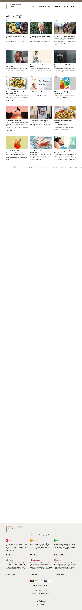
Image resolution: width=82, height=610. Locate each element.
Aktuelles (57, 20)
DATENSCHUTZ (39, 585)
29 (78, 167)
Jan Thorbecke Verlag (10, 574)
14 (41, 167)
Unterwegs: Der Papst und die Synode (64, 36)
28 (76, 167)
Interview (57, 49)
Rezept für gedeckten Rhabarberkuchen (36, 151)
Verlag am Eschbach (34, 554)
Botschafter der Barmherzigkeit (39, 121)
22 (61, 167)
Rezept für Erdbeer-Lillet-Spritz (15, 151)
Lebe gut (34, 6)
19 (54, 167)
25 (68, 167)
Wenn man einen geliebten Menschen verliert (64, 65)
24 (66, 167)
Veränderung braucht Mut (13, 120)
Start (7, 12)
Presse (59, 0)
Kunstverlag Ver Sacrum (59, 574)
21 (59, 167)
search (73, 6)
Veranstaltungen (72, 0)
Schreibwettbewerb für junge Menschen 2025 (62, 92)
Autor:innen (58, 6)
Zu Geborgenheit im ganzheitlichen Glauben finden (40, 37)
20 (56, 167)
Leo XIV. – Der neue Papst (37, 92)
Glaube (32, 20)
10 (32, 167)
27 (73, 167)
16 (46, 167)
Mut (7, 105)
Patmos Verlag (9, 554)
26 (71, 167)
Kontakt (55, 0)
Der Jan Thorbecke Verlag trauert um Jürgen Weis (16, 65)
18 (51, 167)
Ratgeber (57, 135)
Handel (62, 0)
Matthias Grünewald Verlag (59, 554)
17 (49, 167)
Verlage (50, 6)
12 (36, 167)
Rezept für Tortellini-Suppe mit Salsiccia (15, 37)
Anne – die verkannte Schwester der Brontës (40, 65)
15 (44, 167)
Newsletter (68, 6)
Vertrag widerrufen (36, 593)
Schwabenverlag (33, 574)
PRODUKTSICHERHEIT (36, 588)
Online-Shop (42, 6)
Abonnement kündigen (45, 593)
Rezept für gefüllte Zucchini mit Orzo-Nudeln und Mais (17, 92)
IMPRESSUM (46, 585)
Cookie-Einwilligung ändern (41, 590)
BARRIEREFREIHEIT (46, 588)
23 (63, 167)
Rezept (8, 20)
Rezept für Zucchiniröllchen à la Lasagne (63, 121)
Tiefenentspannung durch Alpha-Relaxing (63, 151)
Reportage (33, 49)
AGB (34, 585)
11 (34, 167)
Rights (66, 0)
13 (39, 167)
